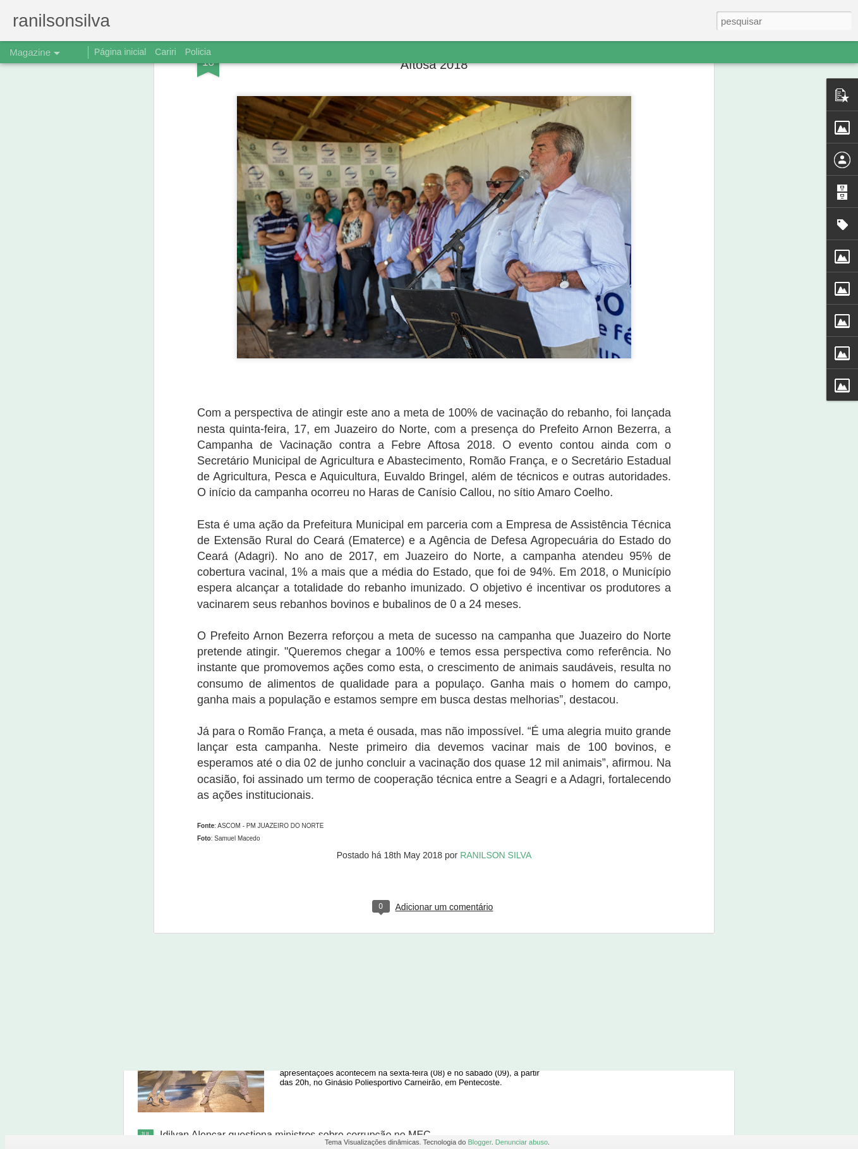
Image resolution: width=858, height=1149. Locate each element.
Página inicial (120, 52)
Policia (198, 52)
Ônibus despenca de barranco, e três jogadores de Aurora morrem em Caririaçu (415, 853)
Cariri (165, 52)
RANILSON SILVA (495, 674)
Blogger (479, 1142)
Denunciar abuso (521, 1142)
